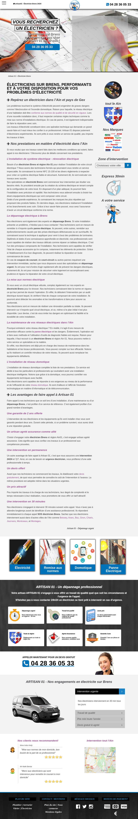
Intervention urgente (87, 691)
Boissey (63, 518)
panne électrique (42, 332)
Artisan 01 (12, 76)
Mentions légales (53, 812)
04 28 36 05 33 (123, 3)
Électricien (26, 808)
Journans (11, 521)
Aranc (71, 518)
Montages (36, 521)
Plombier (17, 804)
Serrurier (27, 804)
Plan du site (50, 804)
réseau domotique (39, 385)
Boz (77, 518)
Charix (89, 518)
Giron (82, 518)
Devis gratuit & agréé (88, 725)
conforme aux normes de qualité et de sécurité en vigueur (58, 113)
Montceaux (22, 521)
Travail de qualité (86, 713)
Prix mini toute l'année (89, 719)
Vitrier (16, 808)
